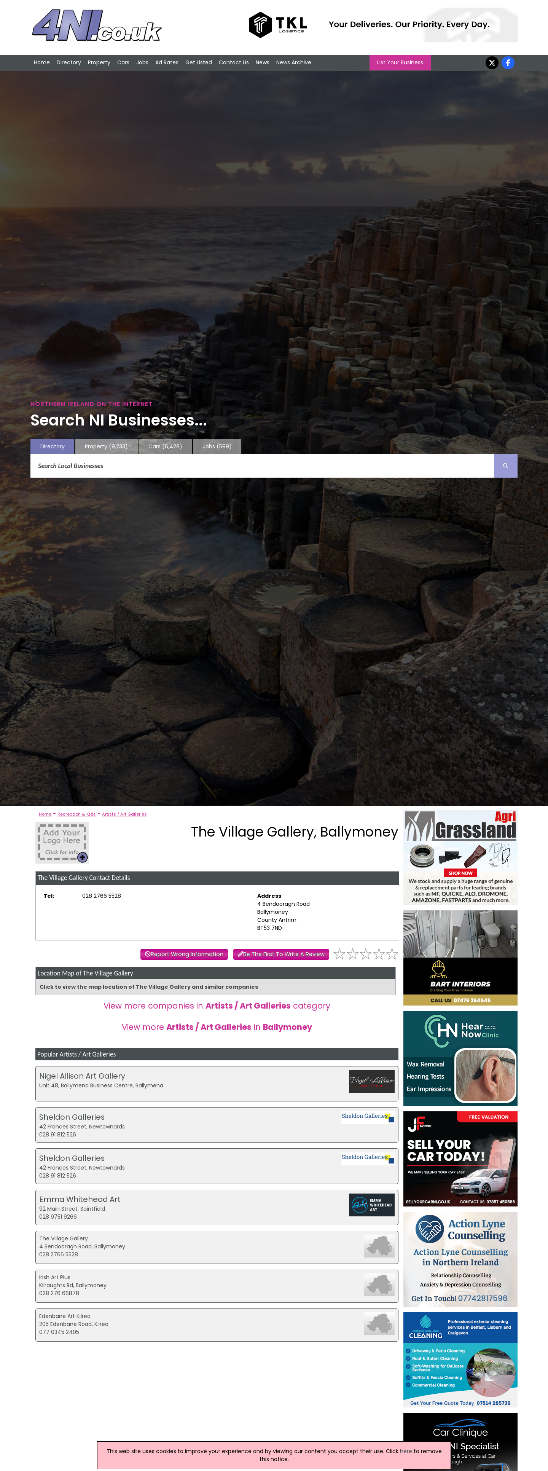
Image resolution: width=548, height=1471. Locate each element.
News (262, 62)
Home (42, 62)
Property (99, 62)
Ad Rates (166, 62)
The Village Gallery (63, 1238)
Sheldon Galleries (72, 1117)
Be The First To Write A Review (284, 954)
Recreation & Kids (76, 814)
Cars (123, 62)
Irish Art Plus (54, 1277)
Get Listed (198, 62)
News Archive (293, 62)
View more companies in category (217, 1005)
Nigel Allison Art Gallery (82, 1076)
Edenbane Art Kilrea (65, 1316)
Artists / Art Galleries (124, 814)
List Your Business (400, 62)
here (406, 1451)
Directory (69, 62)
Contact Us (234, 62)
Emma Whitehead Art (80, 1199)
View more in (217, 1027)
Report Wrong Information (187, 954)
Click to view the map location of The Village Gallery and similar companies (149, 987)
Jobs (142, 62)
